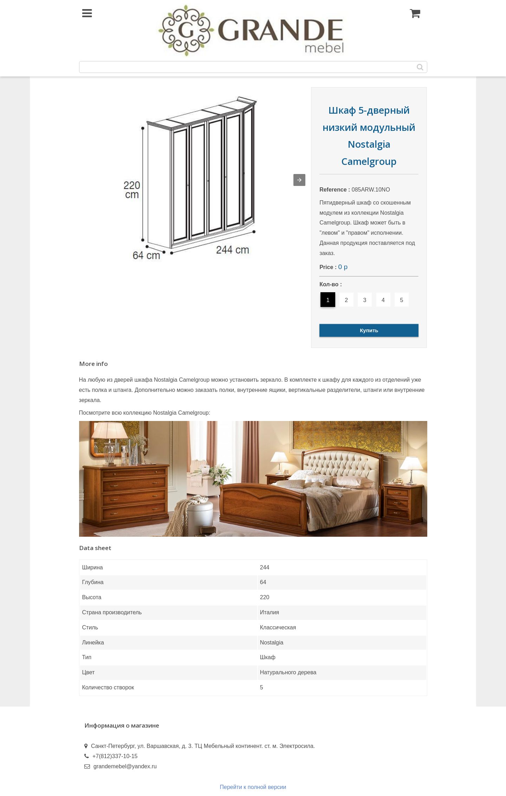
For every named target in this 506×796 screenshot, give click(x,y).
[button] (299, 180)
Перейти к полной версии (253, 787)
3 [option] (364, 300)
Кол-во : (330, 284)
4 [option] (383, 300)
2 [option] (346, 300)
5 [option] (401, 300)
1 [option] (328, 300)
